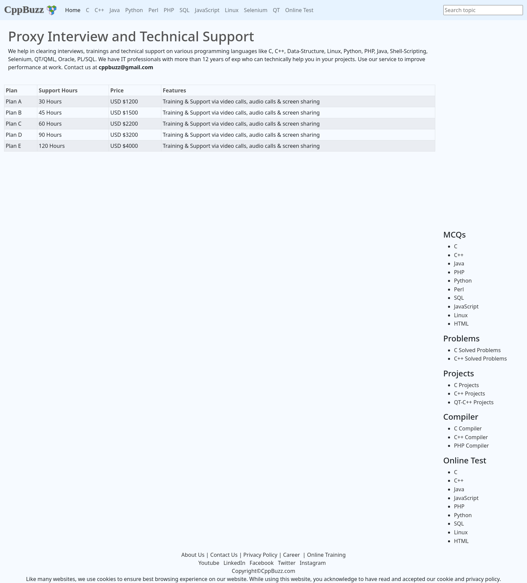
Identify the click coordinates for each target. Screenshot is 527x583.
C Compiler (468, 428)
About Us (192, 554)
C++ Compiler (471, 437)
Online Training (326, 554)
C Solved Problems (477, 350)
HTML (461, 323)
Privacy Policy (260, 554)
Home (73, 10)
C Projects (466, 385)
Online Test (299, 10)
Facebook (262, 563)
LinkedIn (234, 563)
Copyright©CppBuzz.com (263, 571)
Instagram (313, 563)
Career (291, 554)
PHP (169, 10)
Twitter (286, 563)
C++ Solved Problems (480, 358)
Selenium (256, 10)
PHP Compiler (471, 445)
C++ (99, 10)
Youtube (208, 563)
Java (115, 10)
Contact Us (224, 554)
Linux (232, 10)
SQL (184, 10)
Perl (153, 10)
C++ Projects (469, 393)
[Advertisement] (219, 172)
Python (134, 10)
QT (276, 10)
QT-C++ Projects (474, 402)
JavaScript (207, 10)
